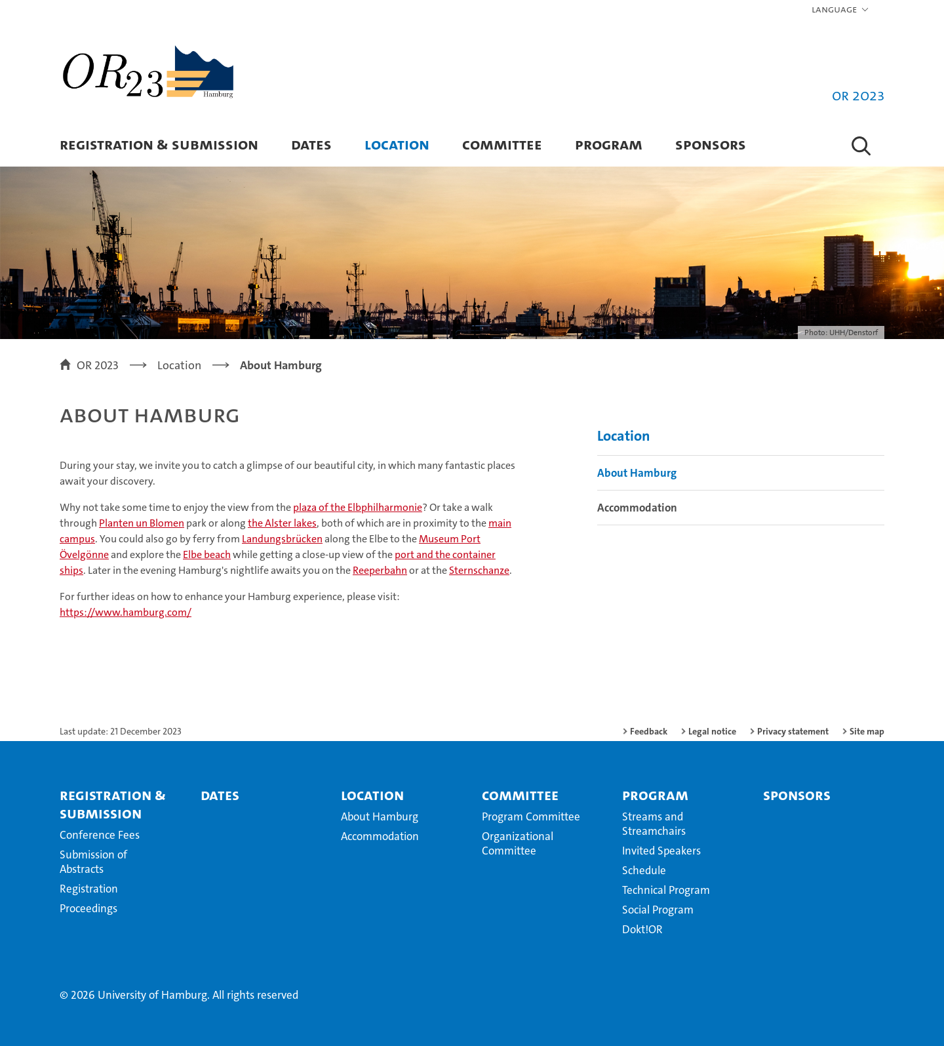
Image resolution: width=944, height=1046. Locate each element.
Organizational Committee (517, 843)
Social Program (658, 909)
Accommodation (637, 507)
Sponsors (710, 144)
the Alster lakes (282, 523)
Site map (867, 731)
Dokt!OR (642, 929)
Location (396, 144)
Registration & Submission (159, 144)
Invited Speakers (661, 850)
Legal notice (712, 731)
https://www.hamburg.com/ (125, 612)
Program (608, 144)
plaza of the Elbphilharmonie (357, 507)
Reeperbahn (380, 570)
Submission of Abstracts (93, 861)
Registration (89, 888)
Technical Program (666, 890)
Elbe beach (207, 554)
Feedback (648, 731)
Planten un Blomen (141, 523)
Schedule (644, 870)
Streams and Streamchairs (654, 823)
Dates (311, 144)
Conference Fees (100, 835)
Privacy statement (793, 731)
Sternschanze (479, 570)
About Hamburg (637, 473)
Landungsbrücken (282, 539)
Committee (502, 144)
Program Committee (531, 816)
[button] (841, 10)
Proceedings (88, 908)
